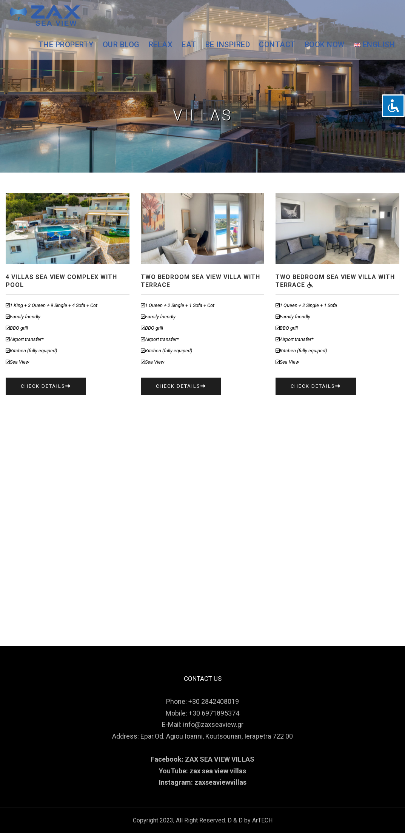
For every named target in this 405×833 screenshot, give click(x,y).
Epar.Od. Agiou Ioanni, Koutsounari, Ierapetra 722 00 (216, 736)
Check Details (46, 386)
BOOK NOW (325, 44)
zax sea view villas (217, 771)
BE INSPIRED (227, 44)
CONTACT (277, 44)
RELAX (161, 44)
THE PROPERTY (66, 44)
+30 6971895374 (214, 713)
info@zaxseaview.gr (213, 724)
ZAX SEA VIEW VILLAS (219, 759)
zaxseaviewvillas (220, 782)
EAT (189, 44)
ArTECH (262, 820)
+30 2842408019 (213, 701)
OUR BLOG (121, 44)
